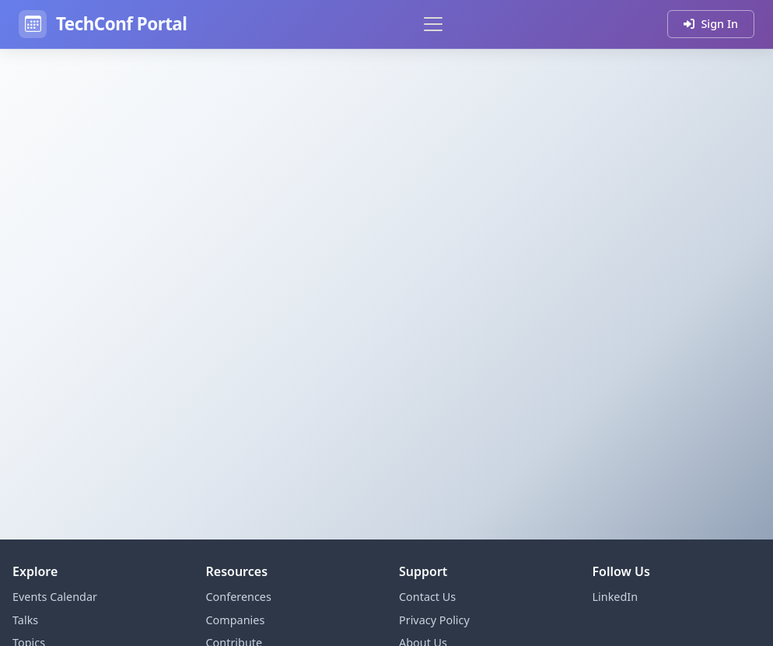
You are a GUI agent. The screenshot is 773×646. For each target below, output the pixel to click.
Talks (25, 620)
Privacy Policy (434, 620)
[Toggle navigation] (433, 24)
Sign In (711, 23)
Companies (235, 620)
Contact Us (427, 596)
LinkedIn (615, 596)
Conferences (238, 596)
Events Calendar (54, 596)
